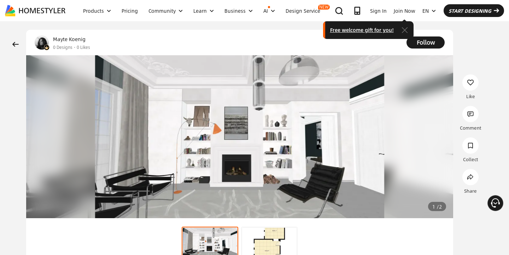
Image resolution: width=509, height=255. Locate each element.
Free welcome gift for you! (362, 29)
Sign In (378, 11)
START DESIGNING (474, 11)
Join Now (404, 11)
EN (429, 11)
